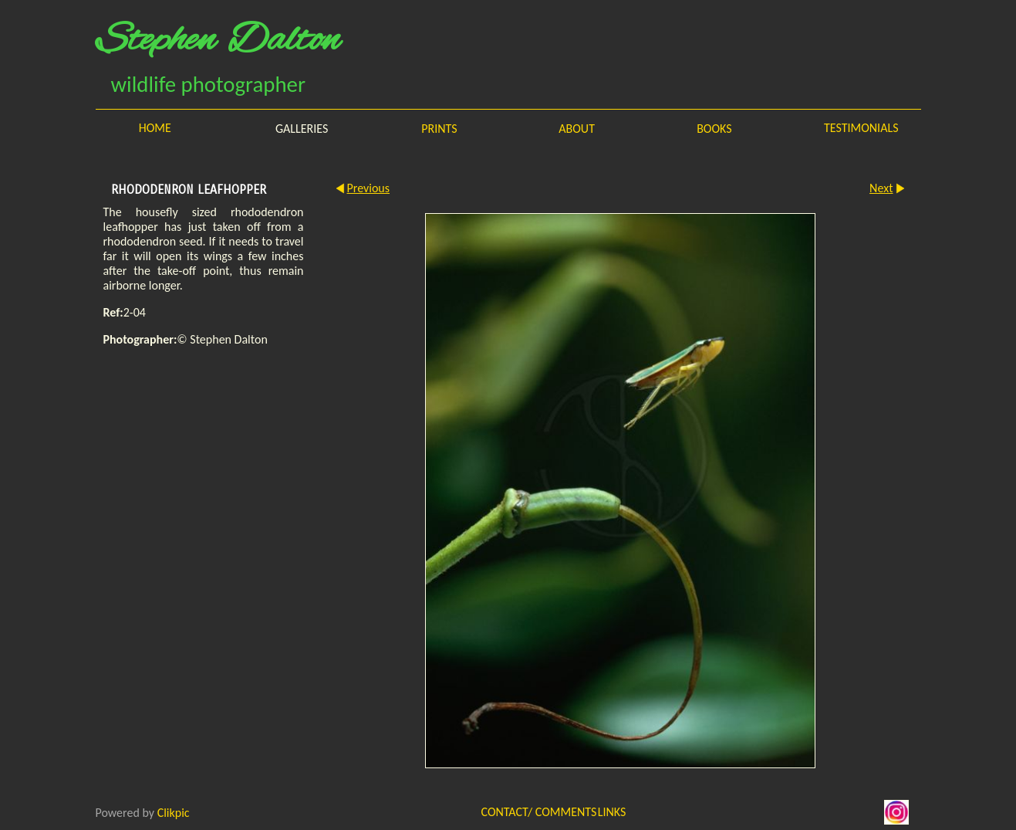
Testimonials (861, 127)
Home (155, 127)
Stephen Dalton (217, 41)
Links (612, 812)
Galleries (301, 128)
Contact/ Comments (521, 812)
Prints (439, 128)
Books (714, 128)
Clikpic (173, 812)
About (577, 128)
